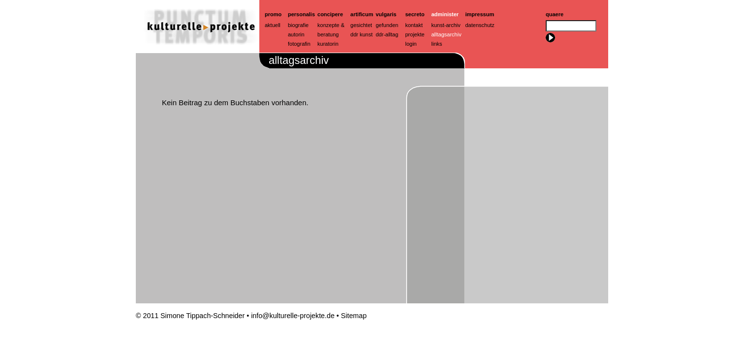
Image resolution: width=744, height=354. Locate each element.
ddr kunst (361, 34)
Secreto (415, 14)
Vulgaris (386, 14)
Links (437, 44)
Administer (445, 14)
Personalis (301, 14)
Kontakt (414, 25)
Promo (273, 14)
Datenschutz (480, 25)
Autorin (296, 34)
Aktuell (272, 25)
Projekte (415, 34)
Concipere (330, 14)
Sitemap (354, 316)
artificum (361, 14)
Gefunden (387, 25)
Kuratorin (328, 44)
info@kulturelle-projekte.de (293, 316)
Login (411, 44)
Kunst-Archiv (446, 25)
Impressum (480, 14)
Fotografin (299, 44)
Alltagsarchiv (447, 34)
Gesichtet (361, 25)
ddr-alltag (387, 34)
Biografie (298, 25)
